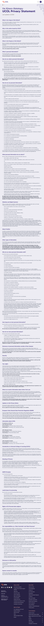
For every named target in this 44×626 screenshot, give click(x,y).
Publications (31, 593)
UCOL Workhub (31, 604)
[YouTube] (9, 587)
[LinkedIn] (7, 587)
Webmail (36, 620)
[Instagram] (4, 587)
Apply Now (16, 591)
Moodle (36, 618)
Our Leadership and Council (19, 609)
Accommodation (16, 597)
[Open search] (38, 2)
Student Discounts (17, 599)
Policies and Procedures (33, 601)
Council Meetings (32, 588)
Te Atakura (30, 596)
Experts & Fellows (17, 610)
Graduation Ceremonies (18, 604)
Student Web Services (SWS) (36, 614)
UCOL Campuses (17, 594)
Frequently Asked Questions (19, 602)
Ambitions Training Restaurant (34, 606)
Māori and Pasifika (17, 596)
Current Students (32, 610)
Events (15, 617)
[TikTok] (5, 587)
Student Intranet (36, 612)
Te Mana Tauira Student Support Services (19, 589)
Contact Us (31, 590)
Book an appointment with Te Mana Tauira (36, 617)
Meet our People (17, 607)
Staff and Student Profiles (18, 615)
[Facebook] (2, 587)
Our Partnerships (32, 591)
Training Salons (31, 607)
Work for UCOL (16, 612)
